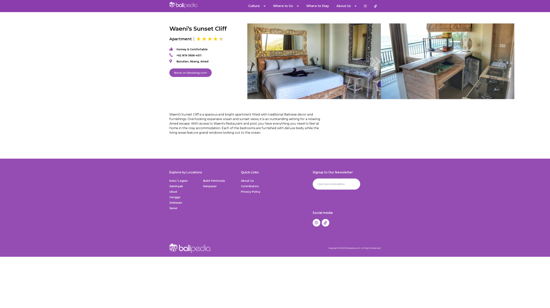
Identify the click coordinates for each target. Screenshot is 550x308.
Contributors (250, 186)
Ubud (173, 191)
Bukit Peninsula (214, 180)
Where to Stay (317, 6)
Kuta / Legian (178, 180)
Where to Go (286, 6)
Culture (257, 6)
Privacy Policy (250, 191)
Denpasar (210, 186)
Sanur (173, 208)
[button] (376, 61)
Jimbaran (175, 202)
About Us (347, 6)
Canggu (174, 197)
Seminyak (176, 186)
